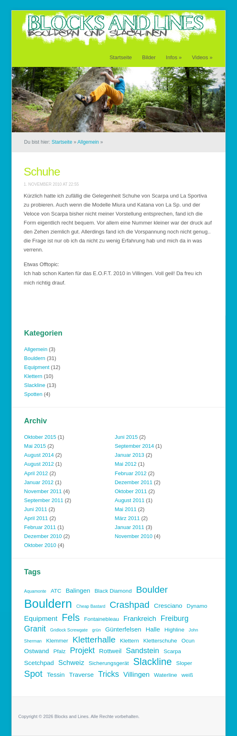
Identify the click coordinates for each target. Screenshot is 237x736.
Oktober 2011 (131, 491)
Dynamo (197, 606)
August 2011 (129, 500)
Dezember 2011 (134, 482)
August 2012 (39, 464)
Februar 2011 (40, 527)
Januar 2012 (38, 482)
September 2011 (43, 500)
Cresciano (168, 605)
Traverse (81, 674)
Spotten (33, 394)
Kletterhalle (94, 639)
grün (96, 629)
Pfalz (59, 651)
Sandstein (142, 650)
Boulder (152, 590)
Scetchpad (39, 662)
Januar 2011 (129, 527)
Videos (202, 57)
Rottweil (110, 650)
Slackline (34, 385)
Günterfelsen (123, 629)
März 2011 (127, 518)
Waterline (165, 675)
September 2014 (134, 446)
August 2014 (39, 455)
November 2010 (134, 536)
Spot (33, 674)
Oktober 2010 (40, 545)
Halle (153, 629)
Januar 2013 (129, 455)
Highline (174, 630)
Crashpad (130, 605)
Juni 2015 (126, 437)
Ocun (188, 641)
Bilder (148, 57)
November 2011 (43, 491)
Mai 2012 (125, 464)
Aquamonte (35, 591)
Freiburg (174, 618)
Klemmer (57, 641)
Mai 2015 (35, 446)
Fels (71, 617)
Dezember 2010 (43, 536)
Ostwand (36, 650)
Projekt (82, 650)
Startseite (120, 57)
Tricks (108, 673)
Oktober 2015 (40, 437)
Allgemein (88, 142)
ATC (56, 591)
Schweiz (71, 663)
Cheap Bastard (90, 606)
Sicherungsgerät (109, 663)
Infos (174, 57)
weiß (187, 675)
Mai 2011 (125, 509)
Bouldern (34, 358)
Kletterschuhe (160, 641)
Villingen (136, 674)
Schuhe (42, 171)
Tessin (56, 674)
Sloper (184, 663)
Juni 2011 (35, 509)
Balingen (78, 590)
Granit (35, 628)
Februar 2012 (130, 473)
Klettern (33, 376)
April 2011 (36, 518)
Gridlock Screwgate (69, 629)
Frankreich (139, 619)
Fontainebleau (101, 619)
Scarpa (172, 651)
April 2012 (36, 473)
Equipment (36, 367)
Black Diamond (113, 591)
